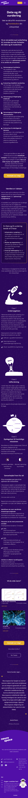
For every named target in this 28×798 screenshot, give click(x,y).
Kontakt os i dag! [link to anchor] (14, 176)
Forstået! (15, 795)
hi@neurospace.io (9, 762)
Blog (2, 782)
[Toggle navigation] (25, 2)
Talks (2, 784)
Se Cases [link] (14, 655)
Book (19, 3)
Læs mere (4, 606)
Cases (2, 780)
